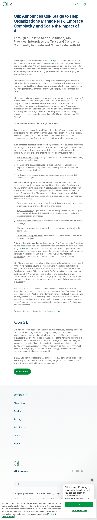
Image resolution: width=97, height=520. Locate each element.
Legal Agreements (24, 493)
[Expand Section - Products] (20, 411)
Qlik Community (21, 471)
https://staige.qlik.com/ (51, 311)
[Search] (77, 4)
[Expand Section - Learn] (18, 435)
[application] (76, 496)
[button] (48, 484)
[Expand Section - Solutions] (20, 427)
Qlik (28, 60)
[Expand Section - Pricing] (19, 419)
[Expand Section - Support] (19, 443)
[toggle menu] (92, 4)
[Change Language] (84, 4)
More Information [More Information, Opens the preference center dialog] (79, 510)
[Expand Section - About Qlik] (20, 403)
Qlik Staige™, (52, 60)
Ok (79, 505)
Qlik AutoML (23, 248)
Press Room (22, 371)
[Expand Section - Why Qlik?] (20, 395)
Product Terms (44, 493)
